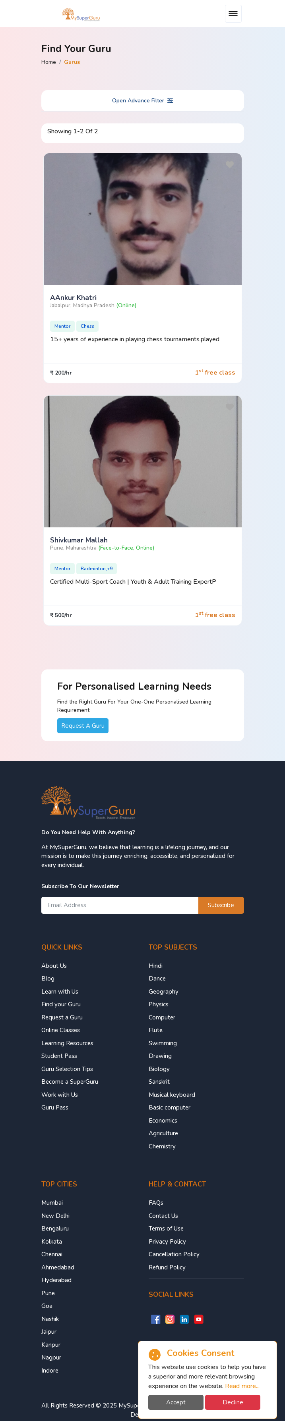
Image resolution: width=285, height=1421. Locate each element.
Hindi (156, 966)
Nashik (50, 1319)
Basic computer (169, 1107)
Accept (176, 1402)
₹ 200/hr (61, 373)
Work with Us (59, 1095)
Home (48, 62)
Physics (159, 1004)
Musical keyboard (172, 1095)
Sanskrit (159, 1082)
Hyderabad (56, 1280)
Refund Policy (167, 1267)
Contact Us (163, 1216)
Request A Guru (83, 726)
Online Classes (60, 1030)
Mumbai (52, 1203)
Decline (233, 1402)
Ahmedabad (57, 1267)
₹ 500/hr (61, 615)
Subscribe (221, 905)
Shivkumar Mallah (79, 540)
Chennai (51, 1254)
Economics (163, 1121)
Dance (157, 979)
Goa (46, 1306)
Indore (49, 1371)
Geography (163, 992)
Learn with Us (59, 992)
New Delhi (55, 1216)
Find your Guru (61, 1004)
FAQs (156, 1203)
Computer (162, 1017)
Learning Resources (67, 1043)
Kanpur (50, 1345)
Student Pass (59, 1056)
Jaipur (48, 1332)
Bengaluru (55, 1229)
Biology (159, 1069)
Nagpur (51, 1357)
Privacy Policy (167, 1242)
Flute (156, 1030)
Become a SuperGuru (69, 1082)
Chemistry (162, 1146)
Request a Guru (62, 1017)
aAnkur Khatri (73, 297)
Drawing (160, 1056)
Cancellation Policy (174, 1254)
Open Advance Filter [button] (142, 100)
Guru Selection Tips (67, 1069)
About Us (54, 966)
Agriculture (163, 1133)
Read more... (242, 1386)
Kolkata (51, 1242)
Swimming (163, 1043)
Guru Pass (54, 1107)
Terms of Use (166, 1229)
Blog (47, 979)
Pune (48, 1293)
